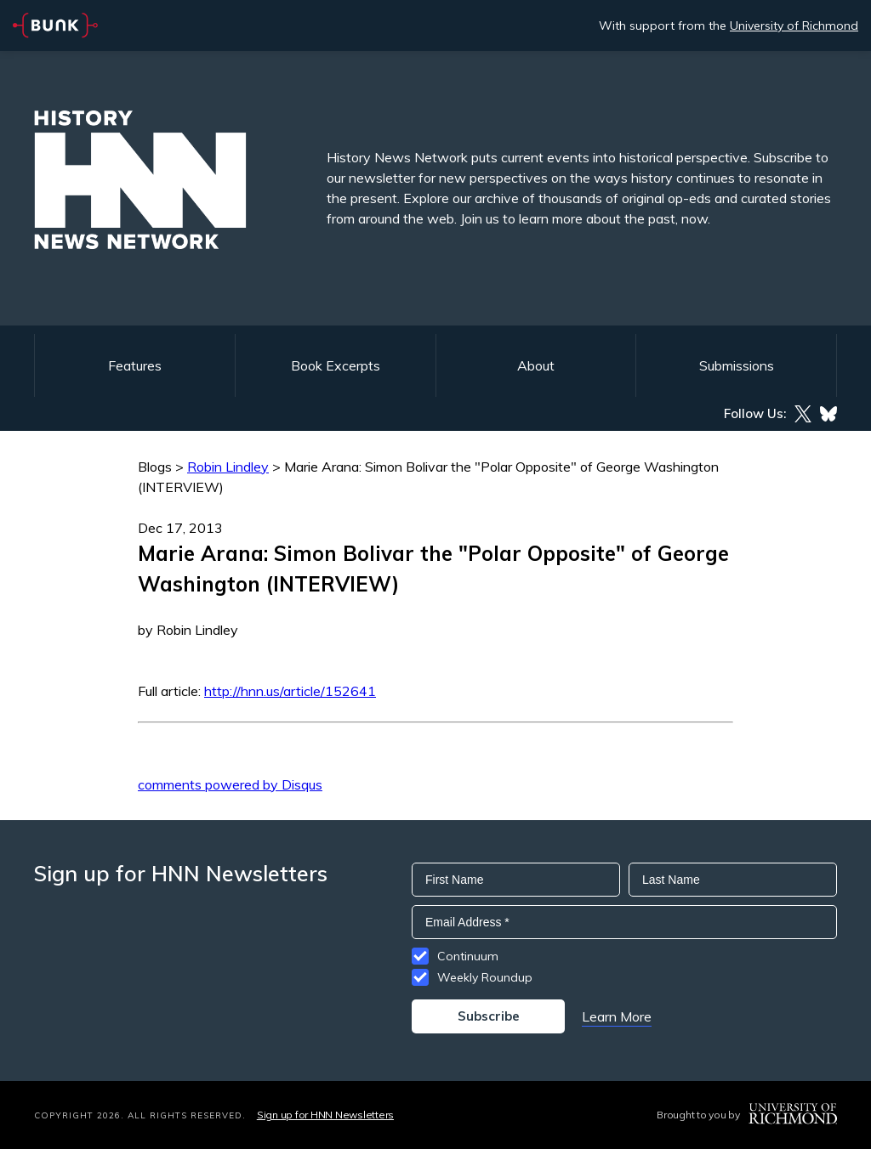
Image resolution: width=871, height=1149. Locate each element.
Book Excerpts (335, 365)
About (536, 365)
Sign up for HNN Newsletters (325, 1114)
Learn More (617, 1016)
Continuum (467, 956)
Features (135, 365)
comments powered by (230, 784)
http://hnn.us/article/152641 (290, 690)
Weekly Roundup (484, 977)
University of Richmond (794, 25)
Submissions (736, 365)
